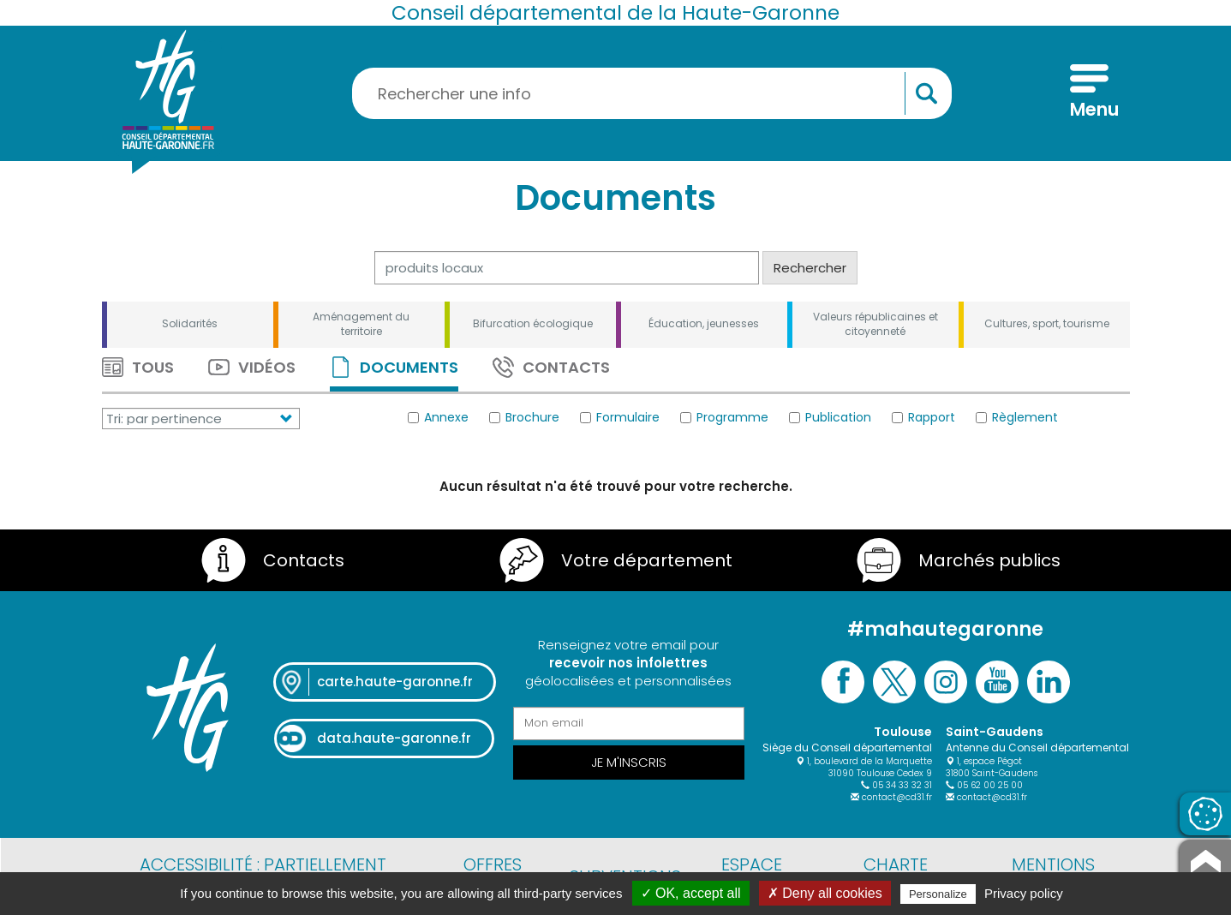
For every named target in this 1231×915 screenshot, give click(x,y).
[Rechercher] (566, 267)
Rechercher (810, 268)
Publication (830, 417)
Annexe (438, 417)
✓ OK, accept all (691, 893)
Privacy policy (1023, 893)
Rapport (923, 417)
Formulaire (620, 417)
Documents (394, 367)
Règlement (1017, 417)
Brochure (524, 417)
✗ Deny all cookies (825, 893)
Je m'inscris (628, 762)
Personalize (938, 894)
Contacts (551, 367)
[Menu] (1089, 93)
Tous (138, 367)
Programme (724, 417)
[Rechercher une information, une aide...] (652, 93)
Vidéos (252, 367)
